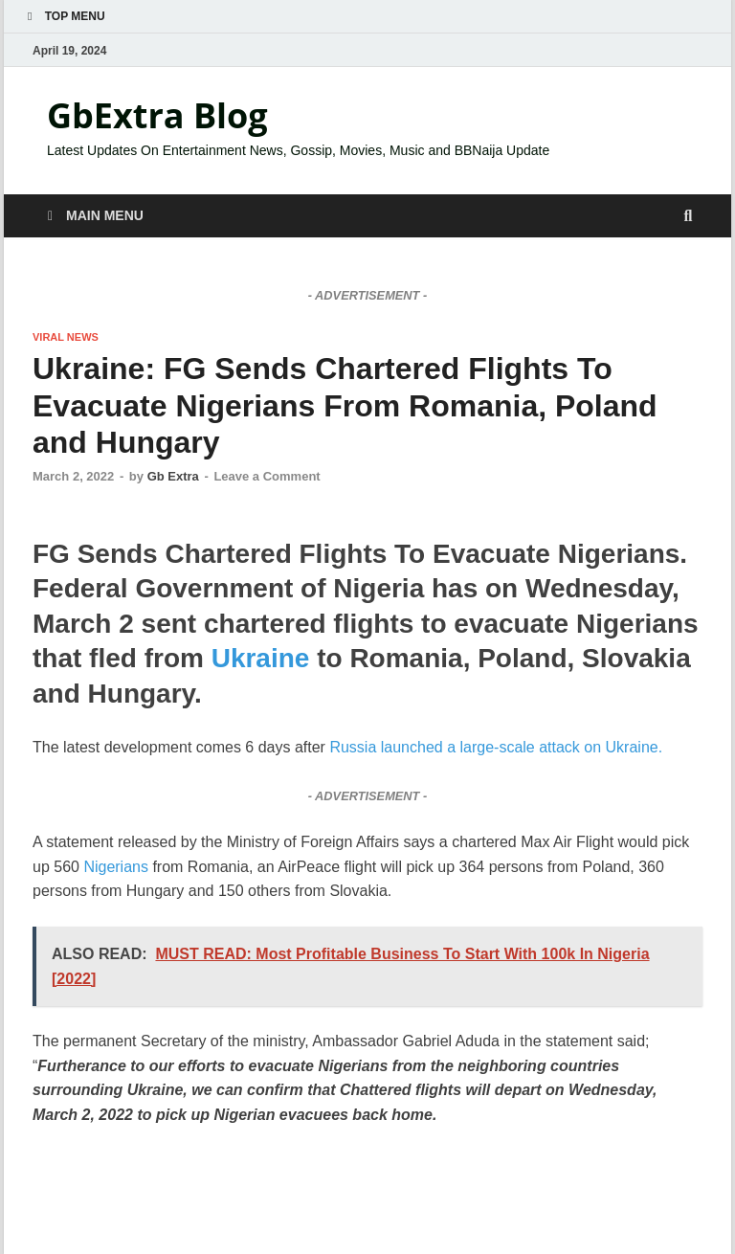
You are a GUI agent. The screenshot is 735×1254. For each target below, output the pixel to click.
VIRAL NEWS (66, 337)
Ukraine (261, 658)
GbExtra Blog (157, 115)
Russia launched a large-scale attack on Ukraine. (495, 747)
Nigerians (113, 867)
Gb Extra (173, 476)
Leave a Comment (266, 476)
